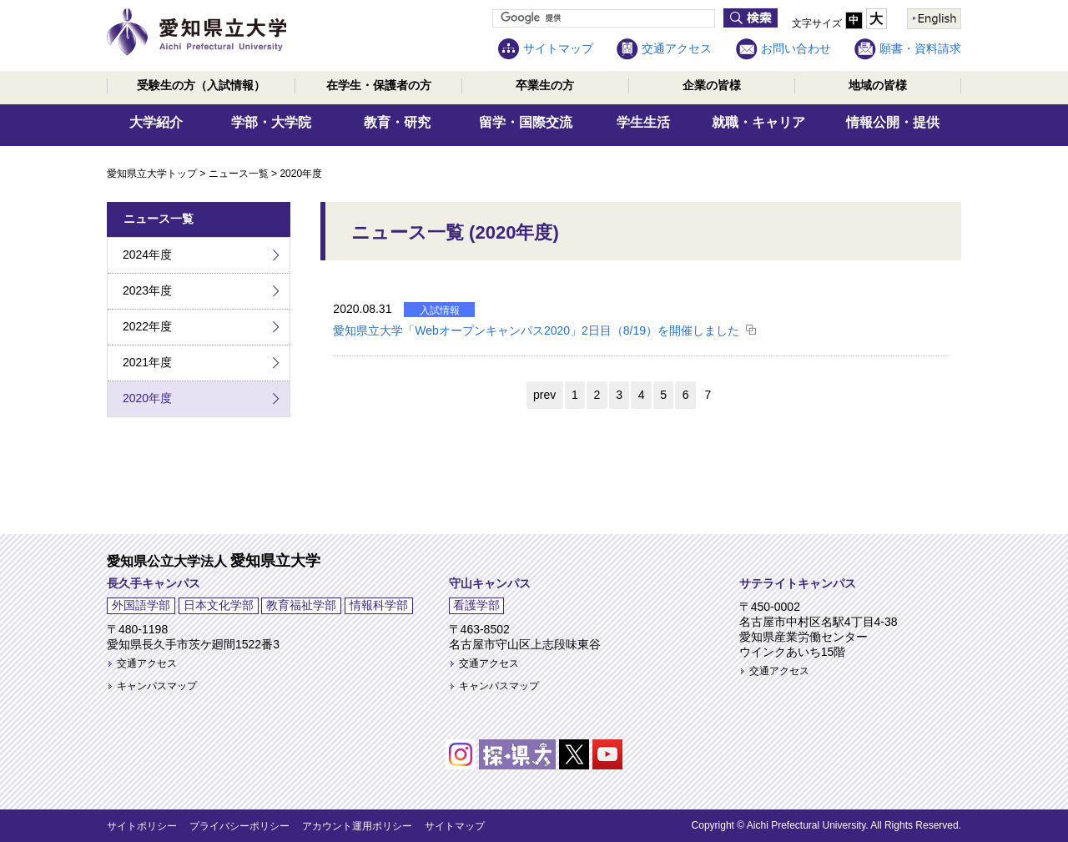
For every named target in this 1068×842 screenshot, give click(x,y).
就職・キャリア (758, 122)
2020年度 (147, 398)
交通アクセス (677, 48)
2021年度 (147, 362)
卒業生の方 (545, 85)
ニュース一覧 (239, 173)
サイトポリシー (142, 826)
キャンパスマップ (157, 686)
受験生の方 (201, 85)
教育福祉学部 (301, 605)
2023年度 (147, 290)
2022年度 (147, 326)
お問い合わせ (796, 48)
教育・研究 (397, 122)
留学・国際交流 (525, 122)
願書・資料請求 (920, 48)
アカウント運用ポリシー (357, 826)
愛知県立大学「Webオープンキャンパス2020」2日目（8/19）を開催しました (536, 330)
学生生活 (643, 122)
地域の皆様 (878, 85)
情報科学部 (379, 605)
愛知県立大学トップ (152, 173)
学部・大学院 (271, 122)
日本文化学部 (219, 605)
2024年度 (147, 254)
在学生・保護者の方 (378, 85)
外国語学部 (141, 605)
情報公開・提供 (893, 122)
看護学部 (476, 605)
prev (544, 394)
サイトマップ (558, 48)
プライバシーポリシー (239, 826)
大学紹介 (156, 122)
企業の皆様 (712, 85)
